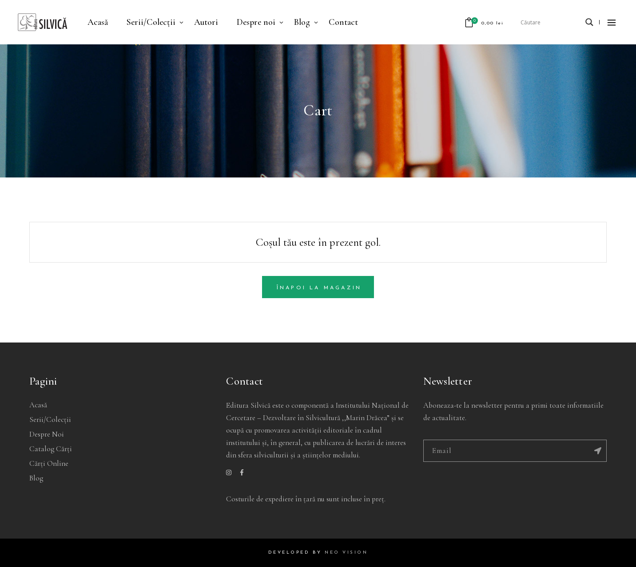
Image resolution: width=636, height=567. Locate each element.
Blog (36, 478)
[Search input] (551, 22)
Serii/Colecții (50, 419)
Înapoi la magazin (319, 288)
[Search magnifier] (589, 22)
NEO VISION (346, 552)
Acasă (38, 405)
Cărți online (48, 463)
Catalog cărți (50, 448)
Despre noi (46, 434)
